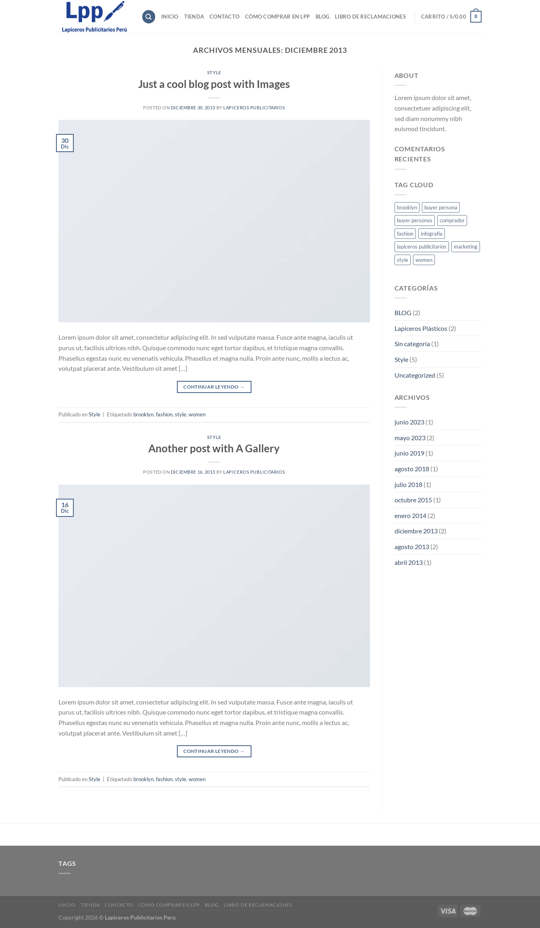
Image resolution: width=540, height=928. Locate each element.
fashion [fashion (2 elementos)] (405, 233)
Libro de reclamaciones (370, 16)
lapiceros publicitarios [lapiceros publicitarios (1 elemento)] (422, 246)
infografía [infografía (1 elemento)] (431, 233)
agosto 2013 (412, 546)
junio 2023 (409, 422)
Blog (322, 16)
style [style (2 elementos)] (402, 260)
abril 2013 (409, 562)
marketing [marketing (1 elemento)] (466, 246)
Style (214, 72)
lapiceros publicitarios (254, 107)
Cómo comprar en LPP (277, 16)
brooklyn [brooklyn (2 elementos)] (407, 207)
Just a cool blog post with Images (214, 84)
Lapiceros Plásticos (421, 328)
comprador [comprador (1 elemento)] (452, 220)
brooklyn (143, 414)
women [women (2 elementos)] (423, 260)
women (197, 414)
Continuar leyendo (214, 387)
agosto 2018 (412, 468)
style (180, 414)
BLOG (403, 312)
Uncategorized (415, 375)
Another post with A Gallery (214, 448)
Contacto (224, 16)
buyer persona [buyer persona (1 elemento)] (440, 207)
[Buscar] (148, 16)
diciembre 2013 (416, 531)
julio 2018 (408, 484)
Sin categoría (412, 343)
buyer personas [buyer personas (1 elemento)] (414, 220)
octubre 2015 (413, 500)
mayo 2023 (410, 437)
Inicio (170, 16)
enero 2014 (410, 515)
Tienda (194, 16)
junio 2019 (409, 453)
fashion (164, 414)
